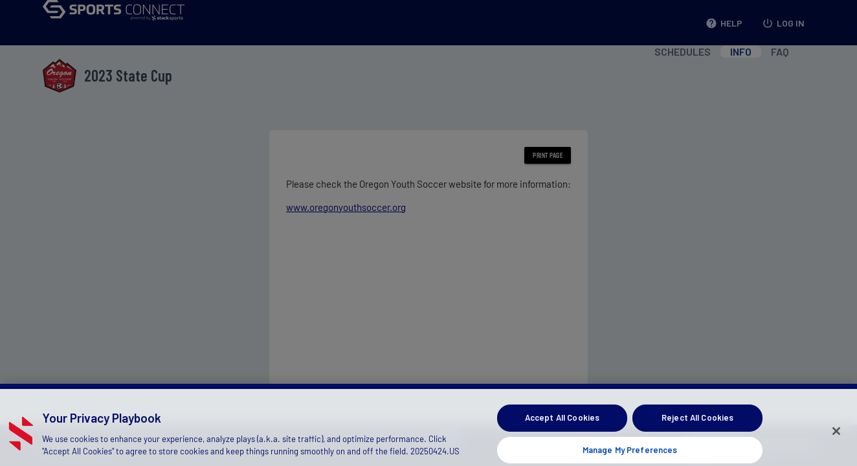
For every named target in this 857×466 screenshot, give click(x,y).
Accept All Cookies (562, 422)
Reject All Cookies (697, 422)
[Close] (836, 436)
